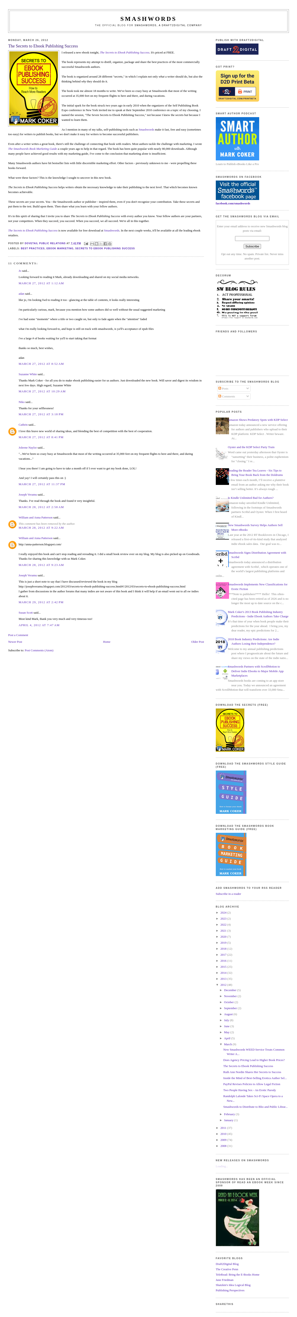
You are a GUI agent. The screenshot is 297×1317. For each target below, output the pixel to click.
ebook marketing (59, 248)
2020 (223, 936)
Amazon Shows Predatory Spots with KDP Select (258, 419)
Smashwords (146, 129)
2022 (223, 924)
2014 (223, 972)
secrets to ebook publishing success (105, 248)
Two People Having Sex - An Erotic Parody (249, 1090)
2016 (223, 960)
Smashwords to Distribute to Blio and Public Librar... (255, 1106)
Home (106, 641)
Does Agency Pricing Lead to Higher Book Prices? (254, 1060)
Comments (226, 396)
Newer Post (15, 641)
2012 (223, 984)
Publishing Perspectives (230, 1290)
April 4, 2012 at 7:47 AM (39, 625)
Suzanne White (28, 374)
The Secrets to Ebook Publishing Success (248, 1066)
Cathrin (23, 424)
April (227, 1038)
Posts (223, 388)
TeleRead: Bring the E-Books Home (237, 1274)
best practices (33, 248)
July (227, 1020)
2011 (223, 1128)
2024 (223, 912)
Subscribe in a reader (228, 894)
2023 (223, 918)
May (227, 1032)
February (230, 1114)
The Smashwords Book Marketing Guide (32, 148)
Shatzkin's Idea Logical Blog (233, 1285)
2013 (223, 978)
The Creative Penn (227, 1269)
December (230, 990)
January (229, 1120)
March (228, 1044)
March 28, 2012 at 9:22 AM (41, 527)
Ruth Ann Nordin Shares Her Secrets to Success (252, 1072)
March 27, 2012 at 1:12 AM (41, 283)
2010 (223, 1134)
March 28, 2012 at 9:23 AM (41, 565)
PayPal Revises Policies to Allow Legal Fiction (251, 1084)
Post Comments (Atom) (39, 650)
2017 (223, 954)
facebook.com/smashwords (233, 203)
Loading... (222, 1166)
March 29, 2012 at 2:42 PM (41, 602)
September (231, 1008)
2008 (223, 1146)
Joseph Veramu (28, 494)
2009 (223, 1140)
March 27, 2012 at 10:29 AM (42, 391)
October (229, 1002)
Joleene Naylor (28, 447)
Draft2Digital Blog (227, 1264)
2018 (223, 948)
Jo (20, 270)
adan (21, 293)
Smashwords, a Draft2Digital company (168, 25)
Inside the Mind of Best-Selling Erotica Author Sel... (255, 1078)
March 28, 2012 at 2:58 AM (41, 507)
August (229, 1014)
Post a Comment (18, 635)
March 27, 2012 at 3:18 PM (41, 414)
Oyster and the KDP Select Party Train (251, 447)
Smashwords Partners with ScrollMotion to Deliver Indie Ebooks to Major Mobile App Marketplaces (256, 671)
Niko (22, 402)
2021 (223, 930)
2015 (223, 966)
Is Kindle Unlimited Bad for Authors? (251, 497)
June (227, 1026)
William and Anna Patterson (35, 517)
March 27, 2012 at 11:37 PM (42, 484)
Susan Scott (26, 612)
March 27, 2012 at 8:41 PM (41, 437)
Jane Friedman (224, 1280)
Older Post (197, 641)
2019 (223, 942)
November (231, 996)
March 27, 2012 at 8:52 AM (41, 363)
